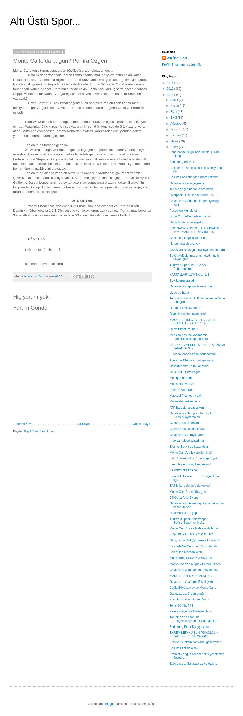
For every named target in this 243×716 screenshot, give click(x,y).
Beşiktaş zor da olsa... (184, 648)
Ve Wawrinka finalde (183, 470)
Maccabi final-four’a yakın (187, 395)
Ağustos (176, 123)
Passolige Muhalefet (183, 210)
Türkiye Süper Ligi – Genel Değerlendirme (188, 267)
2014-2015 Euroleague (185, 372)
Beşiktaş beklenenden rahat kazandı (194, 177)
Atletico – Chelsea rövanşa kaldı (191, 360)
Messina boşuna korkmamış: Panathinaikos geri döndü (189, 337)
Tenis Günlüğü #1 (181, 605)
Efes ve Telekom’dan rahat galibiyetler (195, 642)
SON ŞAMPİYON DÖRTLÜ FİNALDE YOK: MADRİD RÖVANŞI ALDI (195, 230)
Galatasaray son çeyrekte (187, 183)
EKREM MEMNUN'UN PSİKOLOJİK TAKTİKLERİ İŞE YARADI (194, 634)
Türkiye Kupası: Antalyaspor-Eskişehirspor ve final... (189, 520)
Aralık (174, 100)
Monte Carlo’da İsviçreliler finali (191, 452)
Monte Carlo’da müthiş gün (188, 492)
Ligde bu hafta (179, 292)
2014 (170, 95)
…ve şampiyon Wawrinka (187, 440)
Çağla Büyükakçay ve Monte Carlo (193, 587)
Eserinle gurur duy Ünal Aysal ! (190, 464)
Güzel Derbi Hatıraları (184, 423)
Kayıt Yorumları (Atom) (39, 431)
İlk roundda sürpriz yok (185, 243)
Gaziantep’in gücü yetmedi (187, 238)
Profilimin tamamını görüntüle (181, 64)
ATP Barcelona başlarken (187, 407)
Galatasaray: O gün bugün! (188, 593)
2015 (170, 89)
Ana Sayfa (83, 424)
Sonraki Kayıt (23, 424)
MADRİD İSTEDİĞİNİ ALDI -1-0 (191, 576)
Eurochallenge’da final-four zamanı (193, 354)
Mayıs (174, 141)
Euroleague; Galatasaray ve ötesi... (193, 663)
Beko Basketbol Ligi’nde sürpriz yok (193, 458)
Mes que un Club (181, 378)
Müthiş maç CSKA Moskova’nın (191, 558)
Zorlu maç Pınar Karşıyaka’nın (190, 627)
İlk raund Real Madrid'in (185, 308)
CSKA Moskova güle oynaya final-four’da (197, 250)
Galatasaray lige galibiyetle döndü (192, 286)
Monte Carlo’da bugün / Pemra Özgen (195, 564)
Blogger (110, 704)
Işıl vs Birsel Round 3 (184, 329)
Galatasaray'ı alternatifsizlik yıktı (191, 582)
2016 (170, 83)
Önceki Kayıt (141, 424)
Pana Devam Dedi (182, 390)
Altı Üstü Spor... (45, 21)
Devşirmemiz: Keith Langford (189, 366)
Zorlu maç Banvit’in (182, 162)
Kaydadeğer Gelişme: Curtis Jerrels (193, 546)
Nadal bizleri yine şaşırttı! (187, 222)
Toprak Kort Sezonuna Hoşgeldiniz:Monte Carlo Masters (194, 618)
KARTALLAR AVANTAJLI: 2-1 (189, 274)
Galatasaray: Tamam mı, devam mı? (194, 570)
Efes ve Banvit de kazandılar (189, 447)
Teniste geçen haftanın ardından (191, 189)
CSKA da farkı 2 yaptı (184, 497)
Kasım (175, 105)
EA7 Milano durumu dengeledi (190, 485)
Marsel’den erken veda (185, 401)
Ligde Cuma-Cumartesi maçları (191, 216)
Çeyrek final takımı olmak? (187, 429)
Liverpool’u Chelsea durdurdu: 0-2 (192, 195)
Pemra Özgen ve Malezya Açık (190, 611)
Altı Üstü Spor (177, 58)
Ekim (174, 112)
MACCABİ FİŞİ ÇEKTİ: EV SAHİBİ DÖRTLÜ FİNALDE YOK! (193, 321)
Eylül (174, 117)
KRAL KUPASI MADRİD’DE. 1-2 (191, 534)
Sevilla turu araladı (182, 280)
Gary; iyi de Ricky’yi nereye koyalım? (194, 540)
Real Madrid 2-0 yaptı (184, 513)
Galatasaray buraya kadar (187, 435)
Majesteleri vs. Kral (182, 384)
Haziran (176, 135)
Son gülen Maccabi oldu (186, 552)
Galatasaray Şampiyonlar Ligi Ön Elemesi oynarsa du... (192, 415)
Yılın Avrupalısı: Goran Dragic (190, 599)
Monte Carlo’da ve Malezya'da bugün (195, 528)
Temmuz (176, 129)
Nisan (174, 147)
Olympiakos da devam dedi (188, 314)
